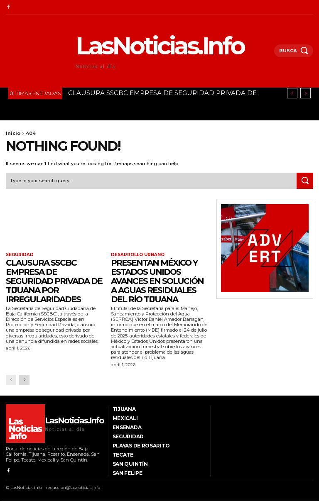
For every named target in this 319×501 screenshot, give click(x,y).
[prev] (292, 93)
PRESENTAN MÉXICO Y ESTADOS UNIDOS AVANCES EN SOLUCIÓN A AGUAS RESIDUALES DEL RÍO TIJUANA (157, 281)
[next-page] (24, 380)
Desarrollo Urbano (137, 254)
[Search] (305, 181)
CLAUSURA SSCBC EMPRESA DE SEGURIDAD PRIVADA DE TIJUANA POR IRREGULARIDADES (54, 281)
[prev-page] (11, 380)
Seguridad (20, 254)
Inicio (13, 133)
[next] (305, 93)
